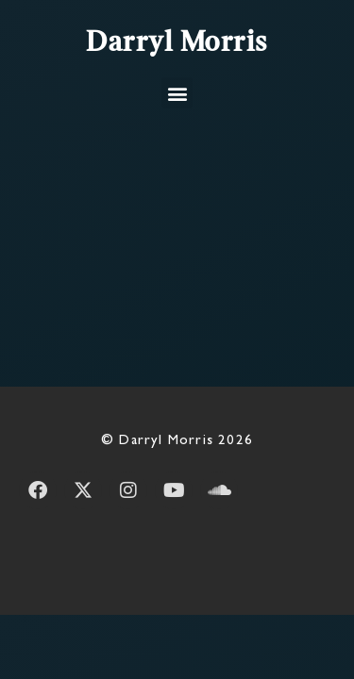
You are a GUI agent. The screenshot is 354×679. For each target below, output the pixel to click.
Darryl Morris (177, 43)
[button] (177, 92)
